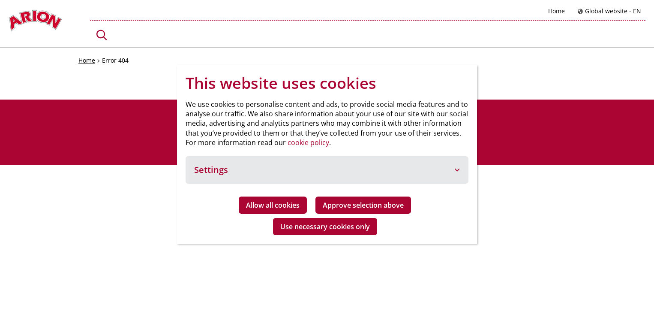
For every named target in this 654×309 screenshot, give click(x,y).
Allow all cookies (273, 205)
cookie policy (308, 142)
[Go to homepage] (35, 22)
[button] (102, 35)
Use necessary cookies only (325, 226)
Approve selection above (363, 205)
